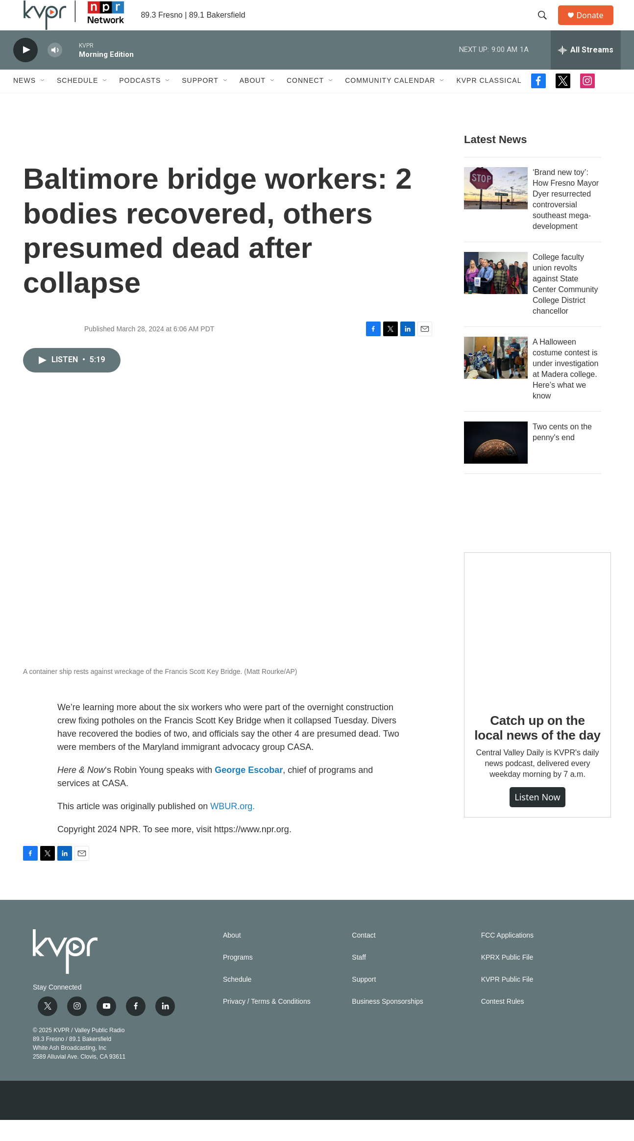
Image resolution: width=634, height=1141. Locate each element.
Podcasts (140, 102)
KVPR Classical (488, 102)
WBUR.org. (232, 827)
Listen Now (537, 818)
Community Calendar (390, 102)
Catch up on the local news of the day (537, 749)
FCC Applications (507, 956)
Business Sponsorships (387, 1022)
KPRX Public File (507, 978)
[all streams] (586, 71)
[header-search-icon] (546, 26)
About (253, 102)
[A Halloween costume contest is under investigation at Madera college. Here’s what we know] (496, 379)
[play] (25, 71)
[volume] (55, 71)
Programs (238, 978)
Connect (305, 102)
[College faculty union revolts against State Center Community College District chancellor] (496, 294)
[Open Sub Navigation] (43, 102)
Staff (359, 978)
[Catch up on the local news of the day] (537, 647)
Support (200, 102)
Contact (363, 956)
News (24, 102)
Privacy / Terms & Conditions (267, 1022)
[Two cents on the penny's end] (496, 464)
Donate (596, 26)
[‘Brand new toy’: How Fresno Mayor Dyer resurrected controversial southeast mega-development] (496, 209)
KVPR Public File (507, 1000)
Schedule (77, 102)
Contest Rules (502, 1022)
